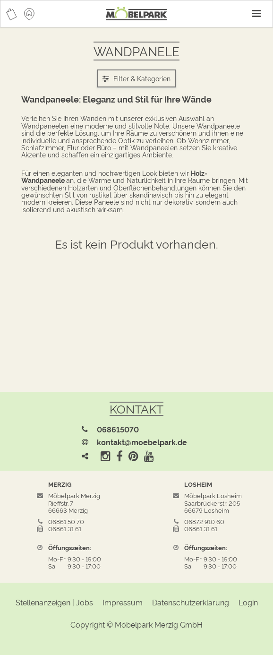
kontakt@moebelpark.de (142, 442)
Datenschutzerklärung (190, 602)
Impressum (122, 602)
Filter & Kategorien (136, 78)
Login (248, 602)
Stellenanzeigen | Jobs (54, 602)
